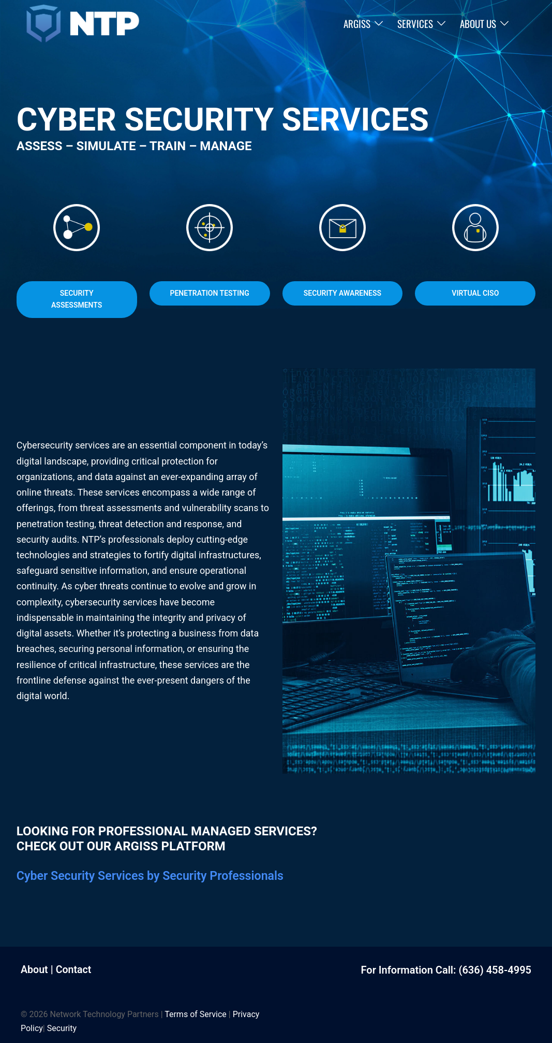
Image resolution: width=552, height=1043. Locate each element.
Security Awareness (342, 293)
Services (415, 23)
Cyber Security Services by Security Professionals (155, 875)
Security (62, 1028)
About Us (478, 23)
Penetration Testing (209, 293)
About (35, 969)
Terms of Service (196, 1014)
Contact (74, 969)
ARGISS (357, 23)
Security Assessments (76, 299)
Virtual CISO (475, 293)
